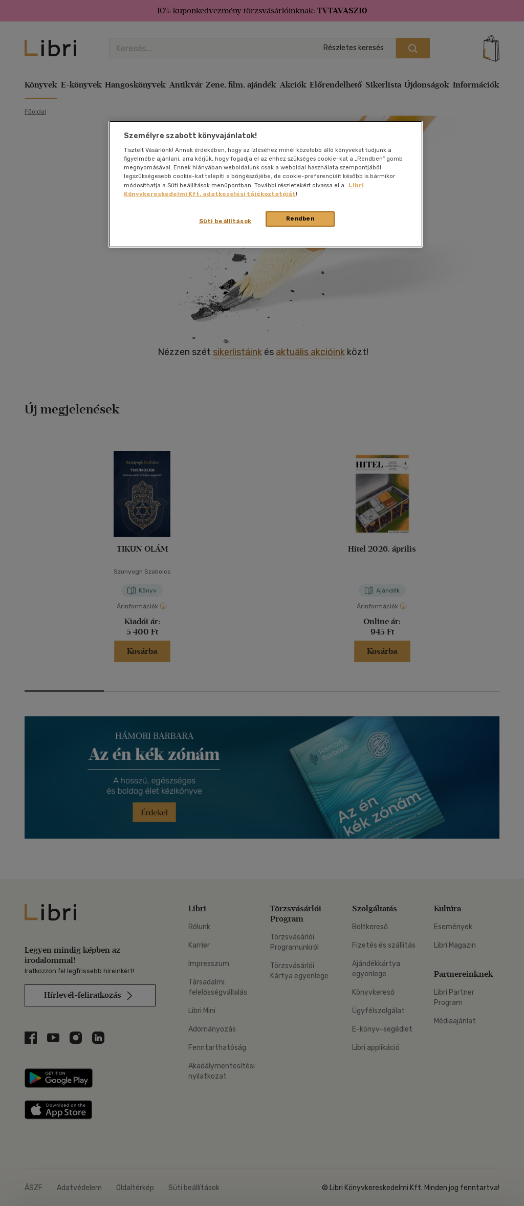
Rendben (300, 218)
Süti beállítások (225, 221)
